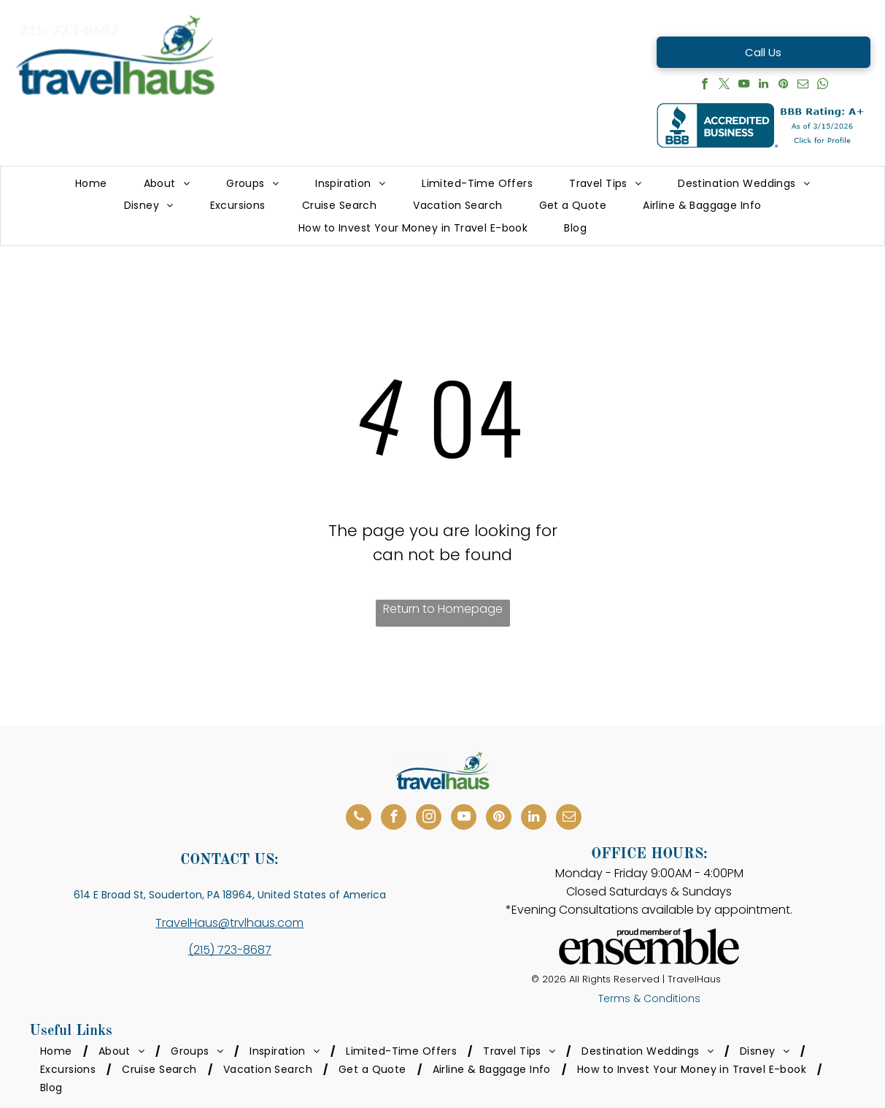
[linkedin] (763, 85)
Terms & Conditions (649, 998)
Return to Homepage (443, 608)
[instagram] (428, 818)
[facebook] (704, 85)
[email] (803, 85)
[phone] (358, 818)
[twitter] (724, 85)
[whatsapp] (822, 85)
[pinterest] (783, 85)
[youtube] (743, 85)
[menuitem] (91, 183)
